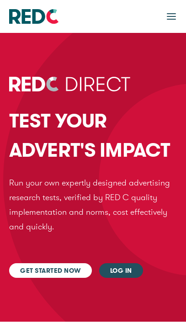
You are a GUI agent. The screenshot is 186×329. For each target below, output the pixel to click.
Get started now (50, 270)
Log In (121, 270)
